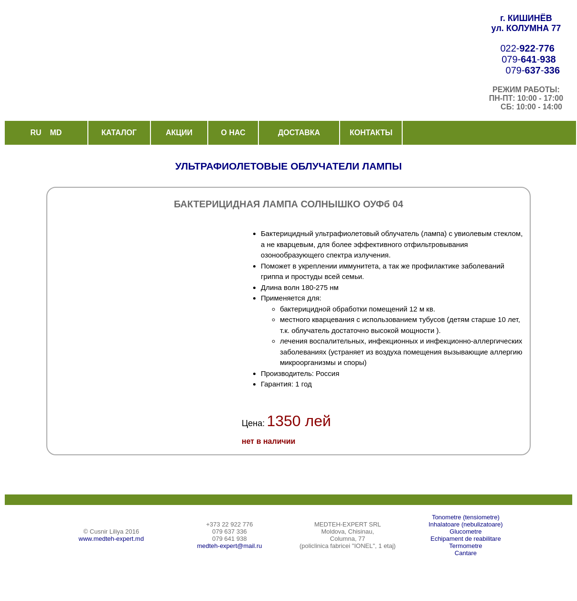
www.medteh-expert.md (111, 538)
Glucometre (465, 531)
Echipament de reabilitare (465, 538)
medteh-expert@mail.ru (229, 545)
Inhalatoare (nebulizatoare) (465, 524)
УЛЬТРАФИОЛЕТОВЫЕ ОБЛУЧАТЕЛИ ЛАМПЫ (288, 166)
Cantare (466, 553)
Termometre (465, 545)
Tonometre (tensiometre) (466, 517)
